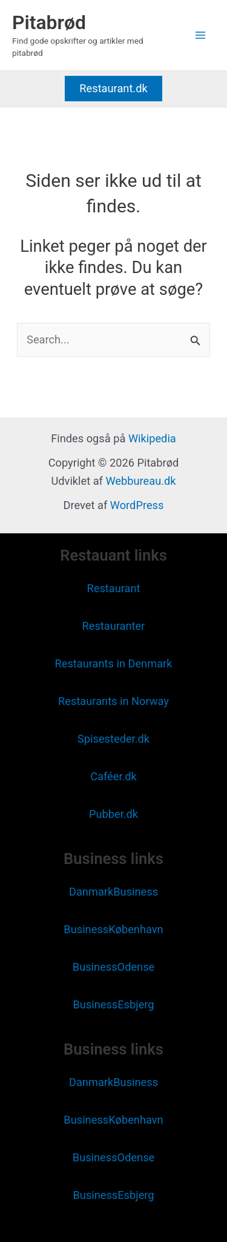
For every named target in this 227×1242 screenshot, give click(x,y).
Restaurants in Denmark (113, 663)
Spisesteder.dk (113, 738)
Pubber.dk (113, 814)
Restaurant (113, 588)
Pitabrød (49, 22)
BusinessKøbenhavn (113, 929)
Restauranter (113, 625)
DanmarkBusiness (113, 891)
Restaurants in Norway (113, 701)
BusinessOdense (113, 966)
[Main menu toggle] (200, 35)
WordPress (137, 505)
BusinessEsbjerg (113, 1004)
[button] (113, 88)
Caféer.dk (113, 776)
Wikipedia (152, 438)
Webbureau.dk (140, 480)
